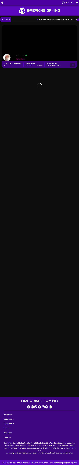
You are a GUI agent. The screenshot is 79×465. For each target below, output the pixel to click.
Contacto (7, 437)
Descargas (7, 433)
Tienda (6, 428)
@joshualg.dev (70, 463)
